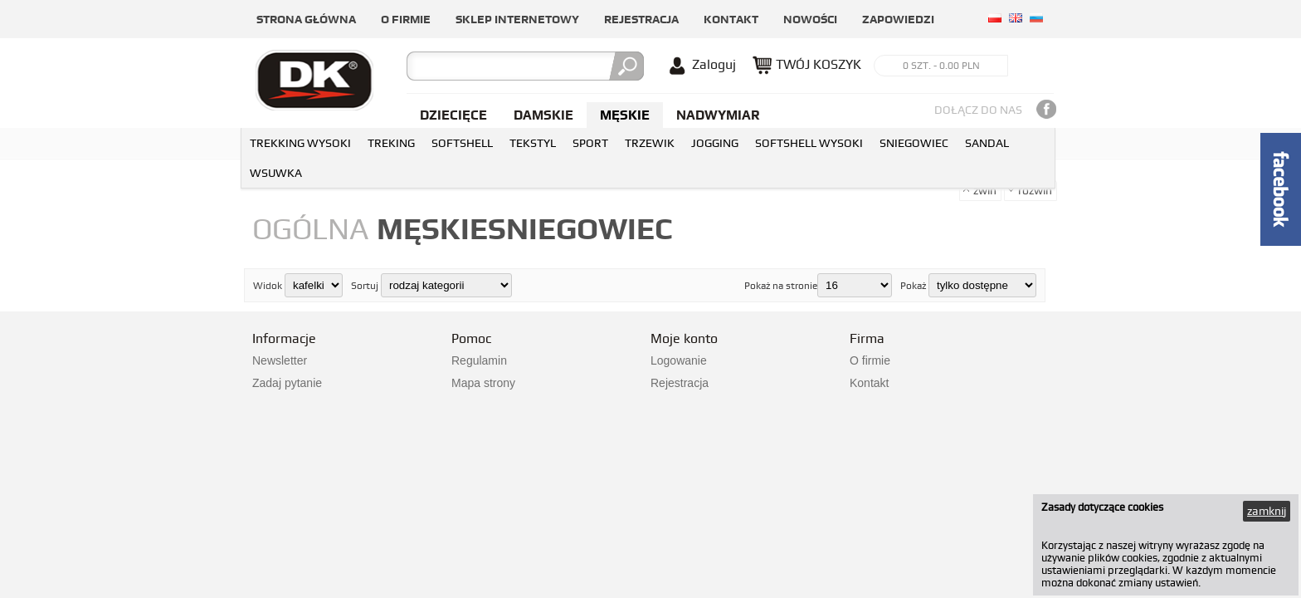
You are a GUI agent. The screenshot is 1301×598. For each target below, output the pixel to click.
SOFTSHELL (462, 143)
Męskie (625, 115)
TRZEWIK (650, 143)
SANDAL (987, 143)
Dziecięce (453, 115)
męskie (432, 228)
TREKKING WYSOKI (300, 143)
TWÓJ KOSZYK (818, 64)
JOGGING (714, 143)
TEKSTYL (532, 143)
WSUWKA (276, 172)
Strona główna (306, 19)
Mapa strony (483, 383)
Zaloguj (714, 64)
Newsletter (279, 360)
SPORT (590, 143)
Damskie (543, 115)
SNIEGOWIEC (914, 143)
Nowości (810, 19)
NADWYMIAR (718, 115)
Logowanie (678, 360)
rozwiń (1035, 190)
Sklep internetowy (517, 19)
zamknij (1266, 510)
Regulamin (479, 360)
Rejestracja (641, 19)
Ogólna (310, 228)
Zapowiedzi (898, 19)
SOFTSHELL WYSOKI (809, 143)
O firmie (406, 19)
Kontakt (731, 19)
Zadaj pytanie (287, 383)
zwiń (984, 190)
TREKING (391, 143)
